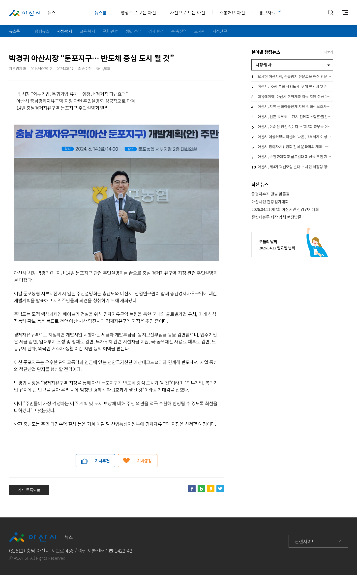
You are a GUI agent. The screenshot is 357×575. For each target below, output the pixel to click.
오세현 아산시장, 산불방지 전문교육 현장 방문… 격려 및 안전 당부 (292, 76)
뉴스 (32, 12)
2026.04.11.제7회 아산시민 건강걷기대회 (285, 209)
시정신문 (219, 31)
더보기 (328, 52)
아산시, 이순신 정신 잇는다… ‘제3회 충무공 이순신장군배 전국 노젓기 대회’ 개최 (292, 127)
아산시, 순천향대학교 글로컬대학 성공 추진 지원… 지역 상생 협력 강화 (292, 157)
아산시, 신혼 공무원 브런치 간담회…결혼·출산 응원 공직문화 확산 (292, 117)
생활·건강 (133, 31)
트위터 (220, 488)
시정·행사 (64, 31)
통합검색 (330, 12)
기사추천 (102, 461)
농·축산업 (179, 31)
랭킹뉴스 (42, 31)
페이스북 (192, 488)
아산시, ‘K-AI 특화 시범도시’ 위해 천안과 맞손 (289, 87)
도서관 (199, 31)
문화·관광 (110, 31)
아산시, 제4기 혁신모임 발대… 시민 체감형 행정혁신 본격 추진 (292, 167)
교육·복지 (87, 31)
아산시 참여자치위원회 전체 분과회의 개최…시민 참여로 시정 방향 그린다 (292, 147)
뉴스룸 (100, 12)
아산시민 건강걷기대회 (270, 201)
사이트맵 (343, 12)
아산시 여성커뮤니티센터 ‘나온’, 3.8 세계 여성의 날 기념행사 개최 (292, 137)
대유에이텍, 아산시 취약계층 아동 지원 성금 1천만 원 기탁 (292, 96)
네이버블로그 (201, 488)
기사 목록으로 (29, 490)
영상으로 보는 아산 (138, 12)
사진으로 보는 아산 (187, 12)
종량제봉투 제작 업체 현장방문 (276, 217)
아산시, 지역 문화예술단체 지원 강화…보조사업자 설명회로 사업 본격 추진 (292, 107)
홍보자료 (267, 12)
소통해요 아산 (232, 12)
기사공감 (144, 461)
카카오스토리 (210, 488)
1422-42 (123, 550)
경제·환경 (156, 31)
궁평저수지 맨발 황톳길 (270, 194)
